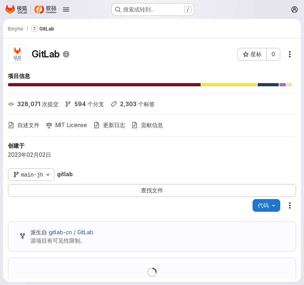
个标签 (132, 104)
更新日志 (109, 125)
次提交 (33, 104)
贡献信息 (147, 125)
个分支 (84, 104)
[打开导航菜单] (66, 9)
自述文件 (24, 125)
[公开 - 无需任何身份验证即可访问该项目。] (66, 54)
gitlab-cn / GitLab (71, 232)
